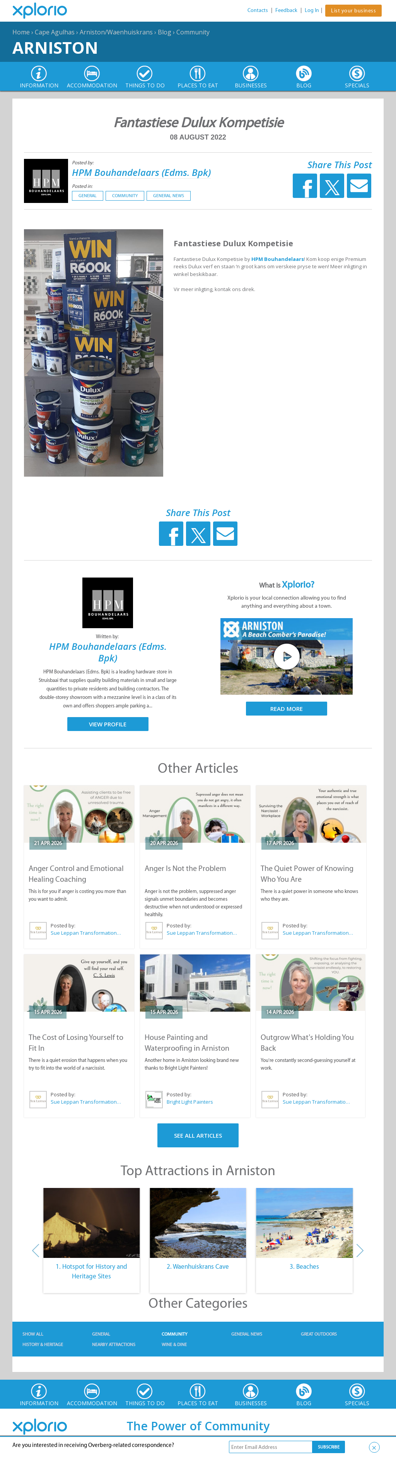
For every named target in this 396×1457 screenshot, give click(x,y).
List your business (353, 10)
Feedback (286, 10)
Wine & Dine (174, 1344)
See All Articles (198, 1135)
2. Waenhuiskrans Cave (198, 1266)
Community (193, 32)
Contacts (258, 10)
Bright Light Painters (190, 1101)
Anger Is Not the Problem (185, 868)
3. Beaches (304, 1266)
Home (21, 32)
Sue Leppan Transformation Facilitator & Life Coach (86, 932)
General (88, 195)
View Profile (107, 724)
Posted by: (83, 162)
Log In (312, 10)
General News (168, 195)
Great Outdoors (319, 1334)
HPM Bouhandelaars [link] (277, 259)
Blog (164, 32)
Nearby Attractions (113, 1344)
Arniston (55, 47)
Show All (32, 1334)
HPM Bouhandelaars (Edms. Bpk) (141, 172)
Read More (286, 708)
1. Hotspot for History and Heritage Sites (91, 1271)
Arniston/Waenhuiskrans (116, 32)
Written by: (108, 636)
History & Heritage (42, 1344)
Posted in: (82, 186)
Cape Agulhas (55, 32)
